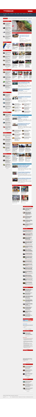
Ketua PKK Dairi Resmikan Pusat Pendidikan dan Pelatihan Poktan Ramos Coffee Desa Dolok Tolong (28, 342)
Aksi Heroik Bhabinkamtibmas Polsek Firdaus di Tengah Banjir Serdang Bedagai (20, 76)
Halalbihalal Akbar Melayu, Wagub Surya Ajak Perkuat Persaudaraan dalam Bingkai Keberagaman (8, 115)
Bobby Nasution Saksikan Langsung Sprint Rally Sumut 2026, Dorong (8, 103)
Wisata (27, 13)
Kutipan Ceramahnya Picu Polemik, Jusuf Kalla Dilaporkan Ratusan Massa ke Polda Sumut (28, 250)
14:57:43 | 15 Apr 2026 (14, 49)
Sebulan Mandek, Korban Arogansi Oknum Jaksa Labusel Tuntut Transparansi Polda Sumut (15, 65)
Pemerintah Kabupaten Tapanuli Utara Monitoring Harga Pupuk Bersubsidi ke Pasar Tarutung (18, 131)
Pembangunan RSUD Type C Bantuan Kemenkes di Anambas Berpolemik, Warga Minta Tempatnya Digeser (24, 166)
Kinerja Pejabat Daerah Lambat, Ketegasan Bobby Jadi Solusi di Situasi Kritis (28, 264)
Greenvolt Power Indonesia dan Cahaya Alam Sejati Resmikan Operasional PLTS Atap (8, 135)
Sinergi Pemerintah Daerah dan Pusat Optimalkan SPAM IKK (8, 56)
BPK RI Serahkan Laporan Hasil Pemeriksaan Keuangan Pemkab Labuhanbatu (28, 304)
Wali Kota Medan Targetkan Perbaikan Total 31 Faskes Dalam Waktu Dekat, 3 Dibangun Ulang (8, 86)
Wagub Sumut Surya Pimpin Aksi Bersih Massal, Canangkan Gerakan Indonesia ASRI (24, 192)
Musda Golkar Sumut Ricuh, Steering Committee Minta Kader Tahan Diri (18, 110)
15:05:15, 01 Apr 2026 (26, 138)
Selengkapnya (7, 89)
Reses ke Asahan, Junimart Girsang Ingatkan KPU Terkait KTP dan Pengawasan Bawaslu (29, 290)
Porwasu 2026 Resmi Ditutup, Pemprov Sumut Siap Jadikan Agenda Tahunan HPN (7, 95)
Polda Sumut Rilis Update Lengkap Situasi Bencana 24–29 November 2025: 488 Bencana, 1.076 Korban (21, 158)
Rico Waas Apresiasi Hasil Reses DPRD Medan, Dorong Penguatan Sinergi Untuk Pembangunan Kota (27, 108)
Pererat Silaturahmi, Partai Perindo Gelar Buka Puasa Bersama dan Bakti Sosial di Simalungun (24, 97)
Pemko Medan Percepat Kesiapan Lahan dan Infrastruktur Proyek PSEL (29, 279)
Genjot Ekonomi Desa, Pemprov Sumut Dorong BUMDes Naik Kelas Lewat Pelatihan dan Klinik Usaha (24, 124)
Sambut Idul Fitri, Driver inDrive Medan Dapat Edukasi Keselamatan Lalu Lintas (8, 165)
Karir (17, 395)
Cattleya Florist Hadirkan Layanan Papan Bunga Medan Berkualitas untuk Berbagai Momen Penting (18, 138)
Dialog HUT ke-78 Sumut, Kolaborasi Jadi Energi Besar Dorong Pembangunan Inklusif (28, 275)
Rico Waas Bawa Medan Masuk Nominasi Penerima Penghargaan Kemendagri (29, 246)
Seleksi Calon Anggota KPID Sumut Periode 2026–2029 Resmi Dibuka (29, 272)
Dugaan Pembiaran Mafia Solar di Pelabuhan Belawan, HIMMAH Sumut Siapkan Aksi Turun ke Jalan (15, 57)
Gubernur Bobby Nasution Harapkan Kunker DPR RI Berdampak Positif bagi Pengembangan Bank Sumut (27, 134)
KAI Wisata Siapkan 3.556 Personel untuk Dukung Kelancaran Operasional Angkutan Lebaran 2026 (29, 385)
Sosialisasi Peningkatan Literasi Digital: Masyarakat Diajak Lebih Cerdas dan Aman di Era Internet (8, 140)
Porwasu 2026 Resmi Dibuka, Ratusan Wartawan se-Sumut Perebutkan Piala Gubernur (8, 107)
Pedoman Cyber (12, 395)
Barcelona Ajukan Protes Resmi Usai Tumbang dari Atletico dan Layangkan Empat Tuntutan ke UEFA (28, 65)
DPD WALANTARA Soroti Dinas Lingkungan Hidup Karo (28, 293)
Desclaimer (9, 395)
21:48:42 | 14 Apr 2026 (14, 67)
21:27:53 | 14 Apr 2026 (27, 67)
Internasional (24, 13)
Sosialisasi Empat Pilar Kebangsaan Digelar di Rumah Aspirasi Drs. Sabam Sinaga (18, 104)
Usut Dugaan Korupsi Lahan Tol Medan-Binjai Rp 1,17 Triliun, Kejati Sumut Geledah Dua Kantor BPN (8, 32)
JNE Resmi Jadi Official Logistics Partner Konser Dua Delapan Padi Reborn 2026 (8, 123)
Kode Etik (16, 395)
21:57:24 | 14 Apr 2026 (27, 58)
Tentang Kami (4, 395)
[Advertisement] (18, 4)
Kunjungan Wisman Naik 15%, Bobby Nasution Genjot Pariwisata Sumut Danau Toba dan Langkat (15, 201)
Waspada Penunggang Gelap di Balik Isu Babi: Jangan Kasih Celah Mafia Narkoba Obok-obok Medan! (15, 149)
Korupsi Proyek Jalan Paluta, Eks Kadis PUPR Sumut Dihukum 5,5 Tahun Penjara (29, 224)
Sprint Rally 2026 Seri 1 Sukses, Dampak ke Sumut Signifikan (28, 381)
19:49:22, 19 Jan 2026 (26, 109)
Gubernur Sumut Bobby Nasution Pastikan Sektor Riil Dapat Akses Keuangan (23, 117)
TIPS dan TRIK (30, 13)
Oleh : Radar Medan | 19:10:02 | (22, 38)
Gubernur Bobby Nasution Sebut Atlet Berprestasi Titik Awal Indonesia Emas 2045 (8, 99)
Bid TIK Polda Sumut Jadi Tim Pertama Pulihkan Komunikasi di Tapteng (8, 144)
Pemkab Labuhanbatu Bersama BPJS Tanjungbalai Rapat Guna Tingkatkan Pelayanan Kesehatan (29, 300)
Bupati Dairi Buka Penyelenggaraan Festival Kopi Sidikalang (28, 333)
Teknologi (21, 13)
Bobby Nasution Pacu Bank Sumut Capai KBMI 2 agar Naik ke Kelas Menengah (27, 131)
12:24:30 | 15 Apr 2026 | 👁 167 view (29, 235)
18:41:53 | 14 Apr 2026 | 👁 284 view (29, 280)
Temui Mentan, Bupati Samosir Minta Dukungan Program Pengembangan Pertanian (28, 308)
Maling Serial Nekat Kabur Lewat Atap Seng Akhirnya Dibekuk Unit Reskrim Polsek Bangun (8, 37)
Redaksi (7, 395)
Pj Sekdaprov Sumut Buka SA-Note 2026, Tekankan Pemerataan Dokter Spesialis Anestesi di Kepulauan (8, 72)
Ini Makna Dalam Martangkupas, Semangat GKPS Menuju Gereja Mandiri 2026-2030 (8, 161)
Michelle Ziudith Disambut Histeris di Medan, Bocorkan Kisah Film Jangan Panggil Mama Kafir (27, 359)
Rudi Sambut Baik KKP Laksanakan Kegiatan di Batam (28, 314)
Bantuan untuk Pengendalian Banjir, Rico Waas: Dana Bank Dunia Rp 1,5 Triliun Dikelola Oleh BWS (15, 158)
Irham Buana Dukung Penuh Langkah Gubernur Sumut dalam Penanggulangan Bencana (27, 111)
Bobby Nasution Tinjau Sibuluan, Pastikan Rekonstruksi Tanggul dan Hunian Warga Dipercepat (29, 268)
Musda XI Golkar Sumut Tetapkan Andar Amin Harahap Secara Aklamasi (18, 107)
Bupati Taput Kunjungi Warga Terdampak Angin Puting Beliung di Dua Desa (8, 64)
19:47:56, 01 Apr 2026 (26, 135)
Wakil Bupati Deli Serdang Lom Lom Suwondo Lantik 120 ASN (8, 53)
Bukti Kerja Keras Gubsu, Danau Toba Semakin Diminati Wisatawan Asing (24, 201)
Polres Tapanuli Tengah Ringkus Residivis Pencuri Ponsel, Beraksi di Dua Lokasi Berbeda (8, 24)
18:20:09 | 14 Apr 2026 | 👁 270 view (29, 284)
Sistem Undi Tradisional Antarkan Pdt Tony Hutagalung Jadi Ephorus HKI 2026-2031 (8, 156)
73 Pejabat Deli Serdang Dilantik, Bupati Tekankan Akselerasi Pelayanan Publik (29, 209)
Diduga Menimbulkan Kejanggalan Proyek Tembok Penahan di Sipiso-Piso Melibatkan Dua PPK (21, 30)
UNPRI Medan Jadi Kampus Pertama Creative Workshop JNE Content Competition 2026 (18, 134)
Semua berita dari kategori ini (28, 185)
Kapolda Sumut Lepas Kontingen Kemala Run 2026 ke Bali (15, 48)
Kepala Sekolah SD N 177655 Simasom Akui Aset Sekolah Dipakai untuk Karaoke (28, 217)
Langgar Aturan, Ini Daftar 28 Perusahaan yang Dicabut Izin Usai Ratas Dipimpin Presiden (14, 76)
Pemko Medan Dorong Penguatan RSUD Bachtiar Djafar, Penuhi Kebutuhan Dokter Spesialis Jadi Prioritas (8, 77)
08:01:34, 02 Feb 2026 (17, 108)
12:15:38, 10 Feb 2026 (17, 105)
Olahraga (18, 13)
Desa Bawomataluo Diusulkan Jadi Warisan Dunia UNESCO (7, 119)
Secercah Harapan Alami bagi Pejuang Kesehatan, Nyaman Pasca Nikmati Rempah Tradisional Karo (28, 158)
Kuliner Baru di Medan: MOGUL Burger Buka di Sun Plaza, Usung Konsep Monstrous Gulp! (28, 370)
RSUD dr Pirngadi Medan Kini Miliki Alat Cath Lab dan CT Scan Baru (8, 82)
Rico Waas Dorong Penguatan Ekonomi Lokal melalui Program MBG (28, 283)
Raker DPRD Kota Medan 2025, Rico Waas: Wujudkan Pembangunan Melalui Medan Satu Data (27, 104)
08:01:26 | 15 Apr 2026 (21, 58)
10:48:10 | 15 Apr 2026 (27, 50)
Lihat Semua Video (28, 362)
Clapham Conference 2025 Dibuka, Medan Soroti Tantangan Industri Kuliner (29, 374)
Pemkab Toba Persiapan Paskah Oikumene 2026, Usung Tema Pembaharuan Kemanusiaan (8, 61)
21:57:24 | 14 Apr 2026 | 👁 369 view (29, 251)
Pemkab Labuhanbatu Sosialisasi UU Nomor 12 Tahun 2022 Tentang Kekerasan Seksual (29, 296)
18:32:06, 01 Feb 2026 (17, 111)
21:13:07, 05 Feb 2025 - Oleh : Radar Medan (22, 167)
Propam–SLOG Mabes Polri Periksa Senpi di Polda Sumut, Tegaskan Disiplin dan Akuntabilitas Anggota (28, 48)
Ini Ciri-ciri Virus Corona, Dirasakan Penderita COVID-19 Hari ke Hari (28, 311)
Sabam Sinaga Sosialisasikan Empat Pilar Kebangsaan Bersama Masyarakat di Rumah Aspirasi (24, 89)
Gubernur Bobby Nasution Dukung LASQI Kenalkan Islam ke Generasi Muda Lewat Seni (8, 127)
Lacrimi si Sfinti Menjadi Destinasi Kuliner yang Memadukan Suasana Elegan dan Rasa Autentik (29, 366)
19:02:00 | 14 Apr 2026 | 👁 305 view (29, 269)
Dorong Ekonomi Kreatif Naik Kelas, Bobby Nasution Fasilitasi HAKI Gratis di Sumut (27, 137)
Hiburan (15, 13)
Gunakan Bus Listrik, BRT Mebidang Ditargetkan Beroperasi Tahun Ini (29, 388)
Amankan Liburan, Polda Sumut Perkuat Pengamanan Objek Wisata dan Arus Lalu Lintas (15, 192)
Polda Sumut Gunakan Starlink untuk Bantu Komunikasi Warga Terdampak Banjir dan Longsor (7, 148)
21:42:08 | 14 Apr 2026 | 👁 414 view (29, 254)
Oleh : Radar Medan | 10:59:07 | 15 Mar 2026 (22, 91)
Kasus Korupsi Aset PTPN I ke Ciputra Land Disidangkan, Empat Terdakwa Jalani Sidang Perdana (26, 76)
